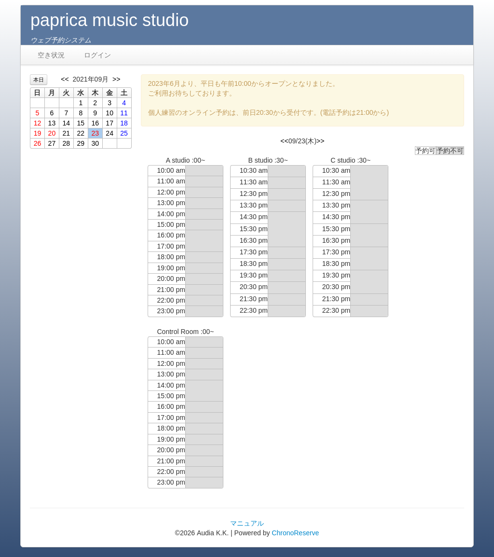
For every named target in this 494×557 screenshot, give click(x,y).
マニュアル (247, 523)
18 (124, 123)
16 (95, 123)
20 (52, 133)
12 (37, 123)
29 (80, 143)
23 (95, 133)
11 (124, 113)
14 (66, 123)
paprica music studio (109, 20)
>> (116, 79)
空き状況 (51, 55)
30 (95, 143)
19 (37, 133)
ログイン (97, 55)
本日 (38, 80)
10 (109, 113)
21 (66, 133)
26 (37, 143)
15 (80, 123)
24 (109, 133)
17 (109, 123)
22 (80, 133)
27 (52, 143)
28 (66, 143)
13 (52, 123)
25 (124, 133)
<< (65, 79)
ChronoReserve (295, 533)
